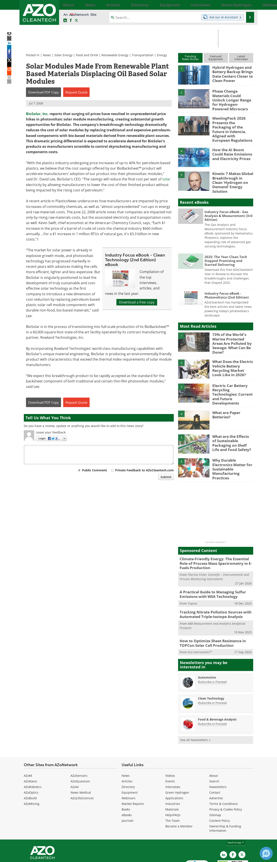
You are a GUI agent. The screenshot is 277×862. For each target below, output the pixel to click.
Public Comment (94, 470)
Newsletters (218, 759)
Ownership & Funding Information (225, 801)
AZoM (28, 748)
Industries (172, 776)
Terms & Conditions (223, 776)
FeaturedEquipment (216, 57)
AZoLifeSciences (82, 771)
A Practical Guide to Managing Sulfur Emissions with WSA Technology (210, 569)
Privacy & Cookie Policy (225, 782)
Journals (128, 793)
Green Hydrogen (177, 765)
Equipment (130, 765)
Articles (127, 754)
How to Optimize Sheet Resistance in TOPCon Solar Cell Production (210, 616)
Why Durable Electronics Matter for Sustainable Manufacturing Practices (232, 444)
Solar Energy (63, 55)
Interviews (172, 759)
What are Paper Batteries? (225, 394)
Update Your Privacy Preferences (56, 856)
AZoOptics (31, 765)
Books (126, 782)
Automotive (207, 650)
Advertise (216, 771)
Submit (166, 477)
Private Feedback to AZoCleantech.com (144, 470)
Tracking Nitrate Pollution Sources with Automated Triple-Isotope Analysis (212, 588)
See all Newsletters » (195, 712)
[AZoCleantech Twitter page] (76, 20)
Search (214, 754)
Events (170, 754)
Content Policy (219, 793)
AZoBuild (30, 771)
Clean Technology (211, 671)
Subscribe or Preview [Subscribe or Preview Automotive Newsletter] (212, 654)
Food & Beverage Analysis (217, 692)
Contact (214, 765)
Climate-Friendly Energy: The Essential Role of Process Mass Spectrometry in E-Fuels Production (215, 540)
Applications (174, 771)
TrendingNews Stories (190, 57)
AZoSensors (79, 748)
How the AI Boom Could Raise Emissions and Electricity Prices (231, 143)
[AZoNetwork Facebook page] (70, 20)
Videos (170, 748)
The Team (172, 793)
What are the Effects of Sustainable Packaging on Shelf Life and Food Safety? (231, 422)
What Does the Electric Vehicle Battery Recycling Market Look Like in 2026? (231, 351)
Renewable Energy (114, 55)
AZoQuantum (80, 754)
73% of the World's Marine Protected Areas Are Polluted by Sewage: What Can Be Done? (231, 327)
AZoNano (30, 754)
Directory (128, 759)
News (47, 55)
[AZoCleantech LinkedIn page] (65, 20)
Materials (172, 782)
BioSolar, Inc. (37, 113)
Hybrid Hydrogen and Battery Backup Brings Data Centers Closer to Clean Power (230, 73)
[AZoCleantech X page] (241, 826)
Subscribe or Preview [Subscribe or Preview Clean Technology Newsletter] (212, 675)
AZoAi (75, 759)
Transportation (142, 55)
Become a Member (179, 799)
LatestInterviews (241, 57)
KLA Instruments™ (200, 625)
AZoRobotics (33, 759)
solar (166, 179)
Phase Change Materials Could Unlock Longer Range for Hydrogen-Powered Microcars (231, 97)
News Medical (81, 765)
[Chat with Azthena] (266, 853)
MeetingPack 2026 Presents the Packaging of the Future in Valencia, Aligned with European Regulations (231, 123)
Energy (162, 55)
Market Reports (133, 776)
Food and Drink (87, 55)
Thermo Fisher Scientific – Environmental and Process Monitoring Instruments (214, 552)
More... (248, 5)
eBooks (127, 787)
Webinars (128, 771)
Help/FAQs (172, 787)
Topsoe (192, 578)
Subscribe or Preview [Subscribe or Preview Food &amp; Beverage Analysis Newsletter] (212, 696)
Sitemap (215, 787)
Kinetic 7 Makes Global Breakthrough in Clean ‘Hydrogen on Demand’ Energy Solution (231, 169)
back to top (236, 815)
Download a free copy (137, 302)
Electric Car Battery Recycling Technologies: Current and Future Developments (231, 375)
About (213, 748)
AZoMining (31, 776)
